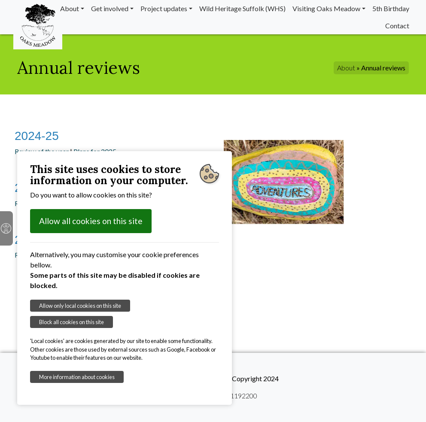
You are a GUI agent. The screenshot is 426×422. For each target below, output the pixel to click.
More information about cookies (77, 376)
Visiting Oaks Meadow (326, 8)
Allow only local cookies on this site (80, 305)
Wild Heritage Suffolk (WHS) (242, 8)
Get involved (109, 8)
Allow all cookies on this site (91, 221)
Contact (397, 25)
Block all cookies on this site (71, 322)
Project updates (163, 8)
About (69, 8)
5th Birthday (390, 8)
